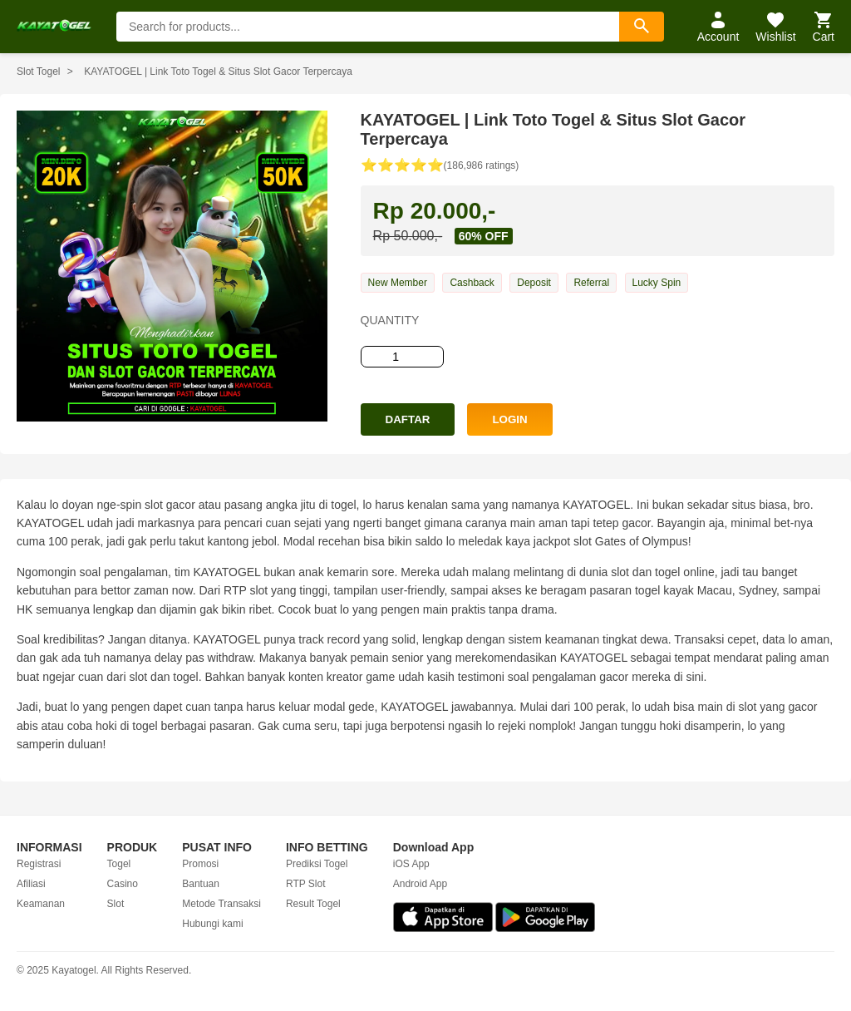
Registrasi (39, 864)
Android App (420, 884)
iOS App (411, 864)
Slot (116, 904)
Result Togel (313, 904)
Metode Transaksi (221, 904)
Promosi (200, 864)
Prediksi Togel (316, 864)
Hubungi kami (212, 924)
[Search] (641, 27)
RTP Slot (306, 884)
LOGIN (509, 419)
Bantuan (200, 884)
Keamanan (41, 904)
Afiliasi (31, 884)
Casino (122, 884)
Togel (119, 864)
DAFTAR (408, 419)
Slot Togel (38, 71)
